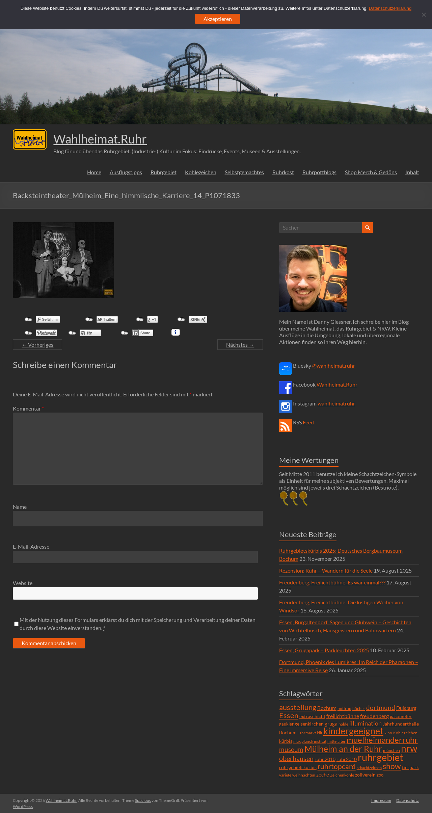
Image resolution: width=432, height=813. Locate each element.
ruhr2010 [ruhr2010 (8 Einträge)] (346, 759)
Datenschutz (408, 800)
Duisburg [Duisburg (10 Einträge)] (406, 708)
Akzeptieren (218, 19)
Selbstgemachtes (244, 172)
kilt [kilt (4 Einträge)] (319, 733)
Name (20, 506)
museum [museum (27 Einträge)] (291, 749)
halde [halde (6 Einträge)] (343, 724)
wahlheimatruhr (336, 403)
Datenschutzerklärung (390, 8)
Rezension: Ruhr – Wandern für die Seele (326, 570)
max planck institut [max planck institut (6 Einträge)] (309, 741)
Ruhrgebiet (164, 172)
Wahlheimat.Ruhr (100, 138)
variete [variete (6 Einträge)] (285, 775)
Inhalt (412, 172)
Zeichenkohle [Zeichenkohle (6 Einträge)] (342, 775)
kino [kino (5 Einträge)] (388, 733)
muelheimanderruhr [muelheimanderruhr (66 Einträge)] (382, 739)
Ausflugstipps (126, 172)
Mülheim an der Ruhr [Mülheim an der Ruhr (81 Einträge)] (343, 749)
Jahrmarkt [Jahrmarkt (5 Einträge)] (307, 733)
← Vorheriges (37, 344)
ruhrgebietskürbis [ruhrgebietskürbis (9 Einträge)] (298, 767)
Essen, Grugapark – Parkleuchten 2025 (324, 650)
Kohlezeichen (200, 172)
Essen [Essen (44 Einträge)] (288, 715)
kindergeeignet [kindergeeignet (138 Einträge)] (353, 730)
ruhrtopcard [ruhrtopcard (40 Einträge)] (337, 766)
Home (94, 172)
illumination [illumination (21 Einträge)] (365, 723)
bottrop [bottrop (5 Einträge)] (344, 708)
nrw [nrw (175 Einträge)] (409, 748)
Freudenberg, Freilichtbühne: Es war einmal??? (332, 582)
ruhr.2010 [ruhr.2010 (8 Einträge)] (325, 759)
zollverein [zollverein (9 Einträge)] (365, 775)
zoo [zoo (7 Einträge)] (380, 775)
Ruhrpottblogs (319, 172)
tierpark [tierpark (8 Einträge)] (410, 767)
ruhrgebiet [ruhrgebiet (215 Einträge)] (380, 757)
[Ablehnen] (423, 14)
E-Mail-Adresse (31, 546)
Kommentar (28, 408)
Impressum (381, 800)
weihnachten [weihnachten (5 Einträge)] (303, 775)
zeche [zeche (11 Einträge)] (322, 774)
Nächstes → (240, 344)
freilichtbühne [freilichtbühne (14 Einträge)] (342, 716)
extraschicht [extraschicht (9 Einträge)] (312, 716)
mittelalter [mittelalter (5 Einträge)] (336, 741)
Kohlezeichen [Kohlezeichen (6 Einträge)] (405, 732)
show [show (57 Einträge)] (392, 766)
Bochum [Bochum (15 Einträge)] (326, 708)
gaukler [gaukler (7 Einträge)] (286, 724)
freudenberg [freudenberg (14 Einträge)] (374, 716)
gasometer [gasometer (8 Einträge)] (401, 716)
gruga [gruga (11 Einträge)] (331, 723)
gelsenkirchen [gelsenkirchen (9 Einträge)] (309, 724)
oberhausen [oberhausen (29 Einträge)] (296, 758)
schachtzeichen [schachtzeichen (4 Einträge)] (369, 767)
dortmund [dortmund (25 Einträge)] (380, 707)
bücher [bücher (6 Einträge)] (358, 708)
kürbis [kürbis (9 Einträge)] (285, 741)
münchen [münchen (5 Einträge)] (391, 750)
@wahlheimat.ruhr (333, 365)
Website (22, 583)
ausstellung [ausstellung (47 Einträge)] (297, 707)
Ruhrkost (283, 172)
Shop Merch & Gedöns (371, 172)
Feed (308, 422)
